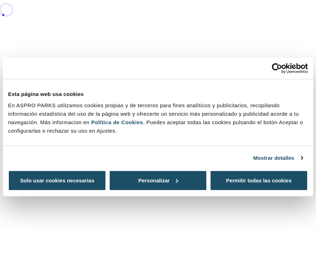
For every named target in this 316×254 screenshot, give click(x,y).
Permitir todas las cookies (259, 180)
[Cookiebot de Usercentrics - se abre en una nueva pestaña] (277, 68)
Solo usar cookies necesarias (57, 180)
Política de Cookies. (118, 122)
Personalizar (158, 180)
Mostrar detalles (273, 158)
